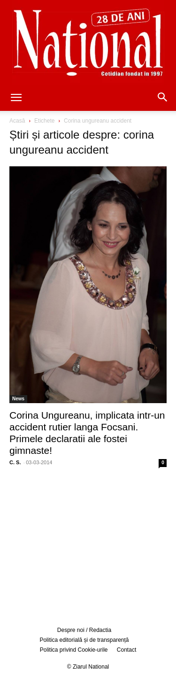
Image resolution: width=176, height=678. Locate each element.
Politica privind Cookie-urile (74, 650)
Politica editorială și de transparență (84, 640)
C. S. (15, 462)
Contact (126, 650)
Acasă (17, 120)
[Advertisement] (88, 545)
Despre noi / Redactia (84, 630)
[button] (16, 98)
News (18, 398)
